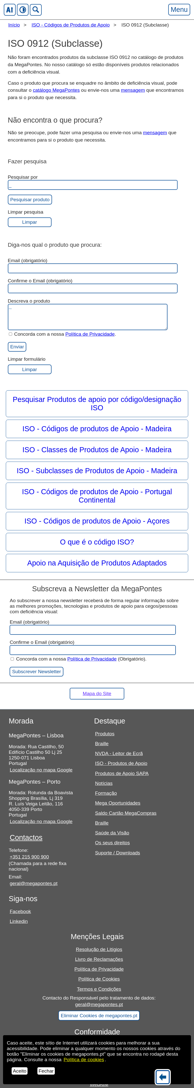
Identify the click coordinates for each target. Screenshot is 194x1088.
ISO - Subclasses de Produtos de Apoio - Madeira (97, 471)
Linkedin (19, 921)
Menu (179, 9)
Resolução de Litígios (99, 949)
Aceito (19, 1071)
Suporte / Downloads (117, 852)
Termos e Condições (99, 989)
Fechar (46, 1071)
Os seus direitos (112, 842)
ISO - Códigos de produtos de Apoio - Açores (97, 521)
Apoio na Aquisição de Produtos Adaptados (97, 563)
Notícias (103, 783)
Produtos (104, 733)
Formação (106, 793)
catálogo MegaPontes (56, 90)
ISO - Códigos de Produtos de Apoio (71, 25)
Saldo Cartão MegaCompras (125, 813)
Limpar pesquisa (30, 218)
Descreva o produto (87, 314)
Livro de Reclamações (99, 959)
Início (14, 25)
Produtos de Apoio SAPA (122, 773)
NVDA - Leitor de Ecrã (119, 753)
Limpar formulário (30, 365)
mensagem (133, 90)
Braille (101, 743)
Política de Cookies (99, 979)
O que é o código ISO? (97, 542)
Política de (84, 1059)
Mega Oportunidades (117, 803)
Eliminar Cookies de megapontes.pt (99, 1015)
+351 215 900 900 (29, 856)
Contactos (26, 837)
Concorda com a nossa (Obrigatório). (79, 659)
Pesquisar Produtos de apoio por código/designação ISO (97, 403)
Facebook (20, 911)
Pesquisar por (92, 182)
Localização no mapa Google (41, 770)
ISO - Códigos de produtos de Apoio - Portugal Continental (97, 496)
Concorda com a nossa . (62, 334)
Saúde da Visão (112, 832)
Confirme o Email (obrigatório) (92, 285)
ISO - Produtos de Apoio (121, 763)
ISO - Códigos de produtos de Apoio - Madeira (97, 429)
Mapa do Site (97, 693)
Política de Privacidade (90, 334)
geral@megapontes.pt (33, 883)
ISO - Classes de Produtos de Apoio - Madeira (97, 450)
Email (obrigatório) (92, 265)
